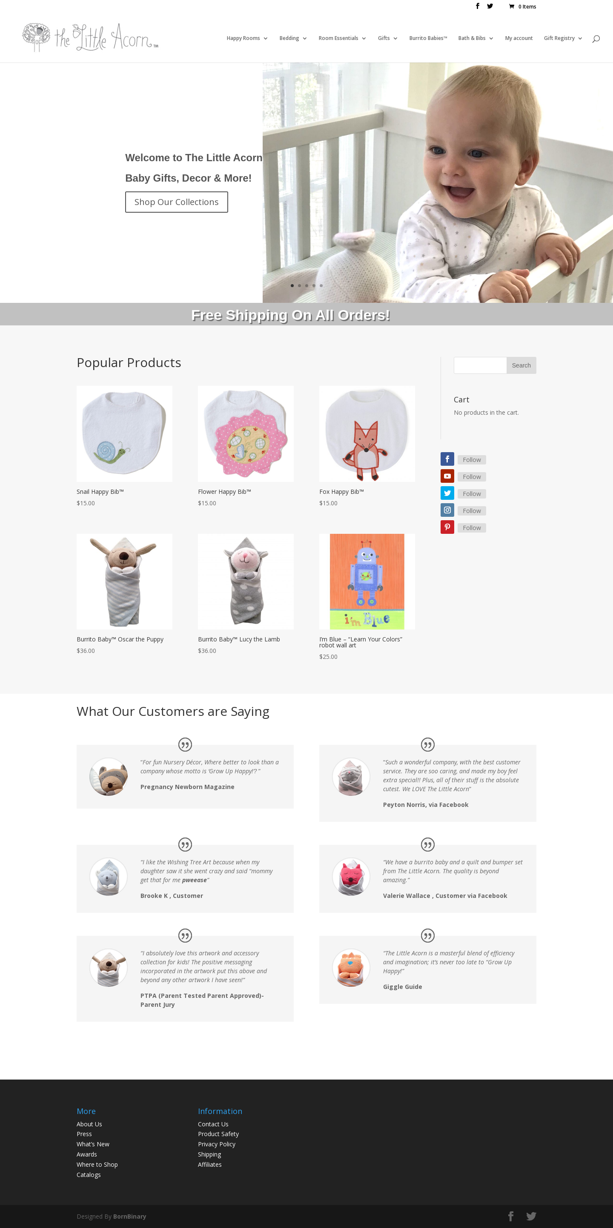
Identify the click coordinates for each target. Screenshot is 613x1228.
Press (84, 1134)
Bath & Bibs (472, 38)
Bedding (289, 38)
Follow (472, 460)
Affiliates (210, 1164)
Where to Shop (97, 1164)
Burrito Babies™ (428, 38)
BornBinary (129, 1216)
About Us (89, 1124)
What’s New (93, 1144)
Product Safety (218, 1134)
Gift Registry (559, 38)
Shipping (209, 1154)
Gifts (384, 38)
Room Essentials (338, 38)
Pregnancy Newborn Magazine (187, 787)
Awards (87, 1154)
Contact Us (213, 1124)
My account (519, 38)
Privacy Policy (216, 1144)
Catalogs (89, 1175)
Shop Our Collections (177, 202)
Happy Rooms (243, 38)
